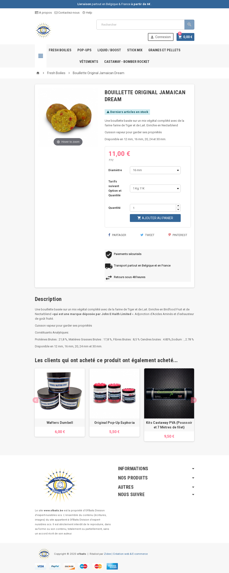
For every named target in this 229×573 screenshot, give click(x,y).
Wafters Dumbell (60, 422)
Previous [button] (35, 400)
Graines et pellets (164, 50)
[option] (59, 404)
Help (87, 12)
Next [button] (194, 400)
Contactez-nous (67, 12)
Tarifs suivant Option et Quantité (114, 188)
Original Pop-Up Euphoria (114, 422)
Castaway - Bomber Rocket (127, 62)
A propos (43, 12)
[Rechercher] (145, 25)
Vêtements (88, 62)
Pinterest (177, 235)
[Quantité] (153, 208)
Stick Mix (134, 50)
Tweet (147, 235)
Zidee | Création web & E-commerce (126, 553)
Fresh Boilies (60, 50)
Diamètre (115, 170)
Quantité (114, 207)
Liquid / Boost (109, 50)
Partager (117, 235)
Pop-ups (84, 50)
